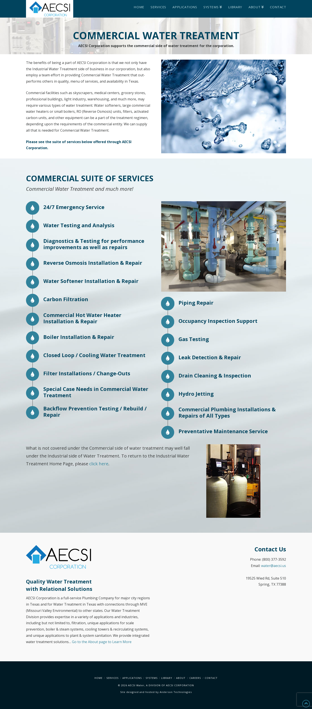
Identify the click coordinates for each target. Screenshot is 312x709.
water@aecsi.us (273, 565)
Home (98, 678)
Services (112, 678)
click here (98, 464)
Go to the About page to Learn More (102, 641)
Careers (195, 678)
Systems (152, 678)
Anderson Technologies (176, 692)
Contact (211, 678)
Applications (132, 678)
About (180, 678)
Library (166, 678)
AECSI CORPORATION (180, 685)
